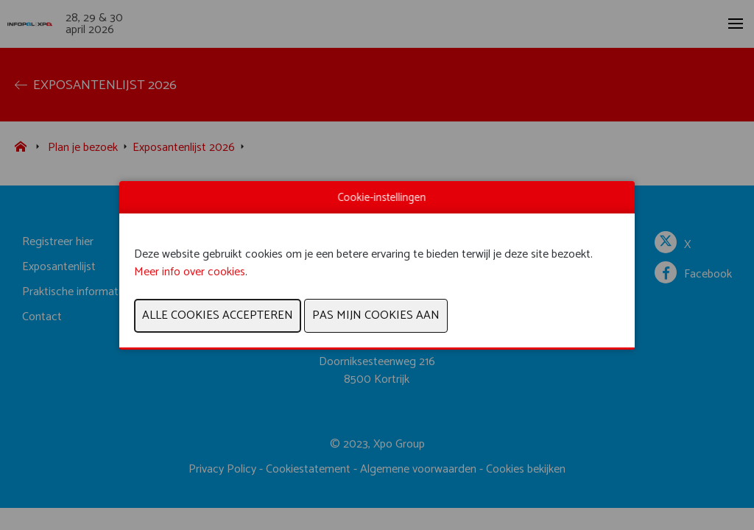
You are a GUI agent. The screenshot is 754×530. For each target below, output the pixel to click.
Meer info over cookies (189, 272)
